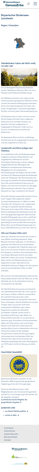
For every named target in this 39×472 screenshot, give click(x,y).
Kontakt (7, 440)
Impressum (9, 428)
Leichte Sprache (11, 434)
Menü (35, 3)
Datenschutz (9, 431)
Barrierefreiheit (10, 437)
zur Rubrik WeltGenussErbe (15, 411)
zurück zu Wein (11, 415)
